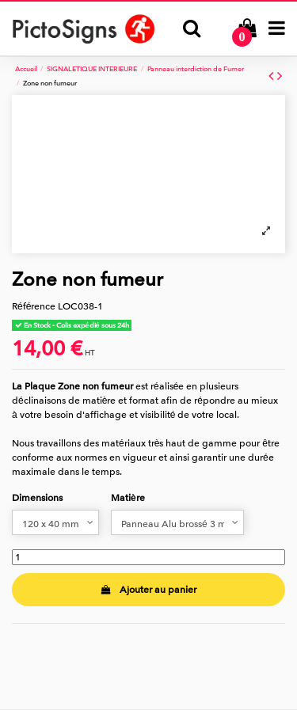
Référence (33, 306)
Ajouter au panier (148, 589)
